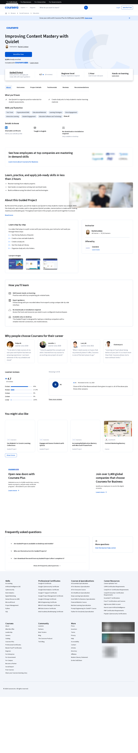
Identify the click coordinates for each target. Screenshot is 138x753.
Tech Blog (41, 641)
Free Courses (9, 670)
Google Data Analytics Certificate (48, 590)
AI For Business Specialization (80, 586)
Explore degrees (59, 488)
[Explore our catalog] (24, 7)
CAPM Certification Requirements (114, 586)
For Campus (9, 660)
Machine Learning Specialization (81, 605)
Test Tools (9, 112)
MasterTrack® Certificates (13, 648)
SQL (6, 611)
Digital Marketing (10, 596)
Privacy (73, 635)
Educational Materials (39, 112)
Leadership (8, 632)
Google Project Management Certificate (50, 596)
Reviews (66, 87)
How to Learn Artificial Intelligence (114, 607)
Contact (73, 645)
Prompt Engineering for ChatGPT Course (83, 608)
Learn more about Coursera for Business (23, 162)
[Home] (6, 13)
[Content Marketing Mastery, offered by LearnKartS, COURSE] (118, 443)
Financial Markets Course (79, 602)
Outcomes (20, 87)
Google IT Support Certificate (47, 593)
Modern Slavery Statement (79, 657)
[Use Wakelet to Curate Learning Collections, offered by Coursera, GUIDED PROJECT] (20, 444)
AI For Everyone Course (78, 590)
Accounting (8, 583)
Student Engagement (29, 116)
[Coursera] (11, 7)
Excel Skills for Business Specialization (83, 599)
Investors (74, 629)
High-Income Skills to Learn (112, 604)
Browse (13, 13)
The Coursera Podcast (45, 638)
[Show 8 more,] (11, 455)
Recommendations (82, 87)
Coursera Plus (9, 641)
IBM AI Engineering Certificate (47, 602)
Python (7, 608)
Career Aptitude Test (110, 583)
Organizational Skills (23, 112)
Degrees (8, 651)
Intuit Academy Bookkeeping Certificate (50, 611)
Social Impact (9, 666)
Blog (39, 635)
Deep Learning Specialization (80, 596)
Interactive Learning (12, 116)
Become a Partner (11, 663)
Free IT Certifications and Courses (114, 601)
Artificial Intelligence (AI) (12, 586)
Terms (73, 632)
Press (73, 626)
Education (36, 13)
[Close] (129, 18)
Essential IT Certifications (112, 598)
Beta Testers (42, 632)
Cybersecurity (9, 590)
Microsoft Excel (10, 602)
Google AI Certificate (44, 583)
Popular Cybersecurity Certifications (115, 613)
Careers (7, 635)
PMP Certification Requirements (114, 610)
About (8, 87)
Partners (41, 629)
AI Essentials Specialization (79, 583)
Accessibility (75, 641)
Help (72, 638)
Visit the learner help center (105, 548)
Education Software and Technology (50, 116)
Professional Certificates (13, 645)
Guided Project (16, 72)
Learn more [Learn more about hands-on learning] (115, 76)
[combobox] (61, 7)
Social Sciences (24, 13)
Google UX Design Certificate (47, 599)
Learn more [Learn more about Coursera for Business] (101, 492)
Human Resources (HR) (12, 599)
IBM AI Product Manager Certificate (49, 605)
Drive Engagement (71, 112)
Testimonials (52, 87)
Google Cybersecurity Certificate (48, 586)
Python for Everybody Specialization (82, 611)
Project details (35, 87)
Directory (74, 651)
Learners (41, 626)
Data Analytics (9, 593)
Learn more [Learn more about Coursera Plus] (13, 490)
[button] (32, 7)
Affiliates (74, 654)
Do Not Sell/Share (76, 660)
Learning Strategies (56, 112)
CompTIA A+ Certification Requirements (116, 590)
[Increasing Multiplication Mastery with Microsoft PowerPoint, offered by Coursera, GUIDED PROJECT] (85, 444)
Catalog (7, 638)
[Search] (86, 7)
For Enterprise (9, 654)
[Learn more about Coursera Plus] (34, 63)
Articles (73, 648)
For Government (10, 657)
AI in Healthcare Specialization (80, 593)
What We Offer (9, 629)
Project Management (11, 605)
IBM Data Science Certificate (47, 608)
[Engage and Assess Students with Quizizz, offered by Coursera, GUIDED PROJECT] (52, 444)
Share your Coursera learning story (16, 673)
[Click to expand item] (16, 264)
